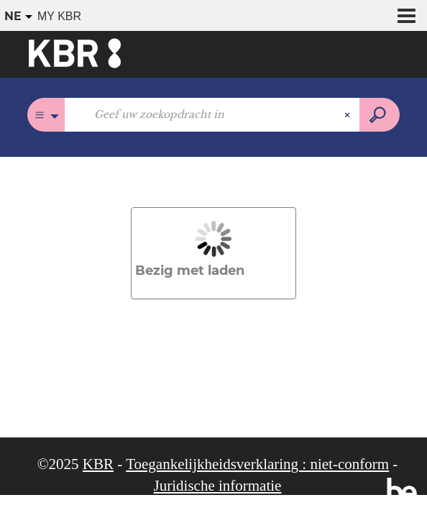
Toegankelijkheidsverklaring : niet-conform (257, 464)
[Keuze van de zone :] (46, 115)
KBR (98, 464)
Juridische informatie (218, 485)
